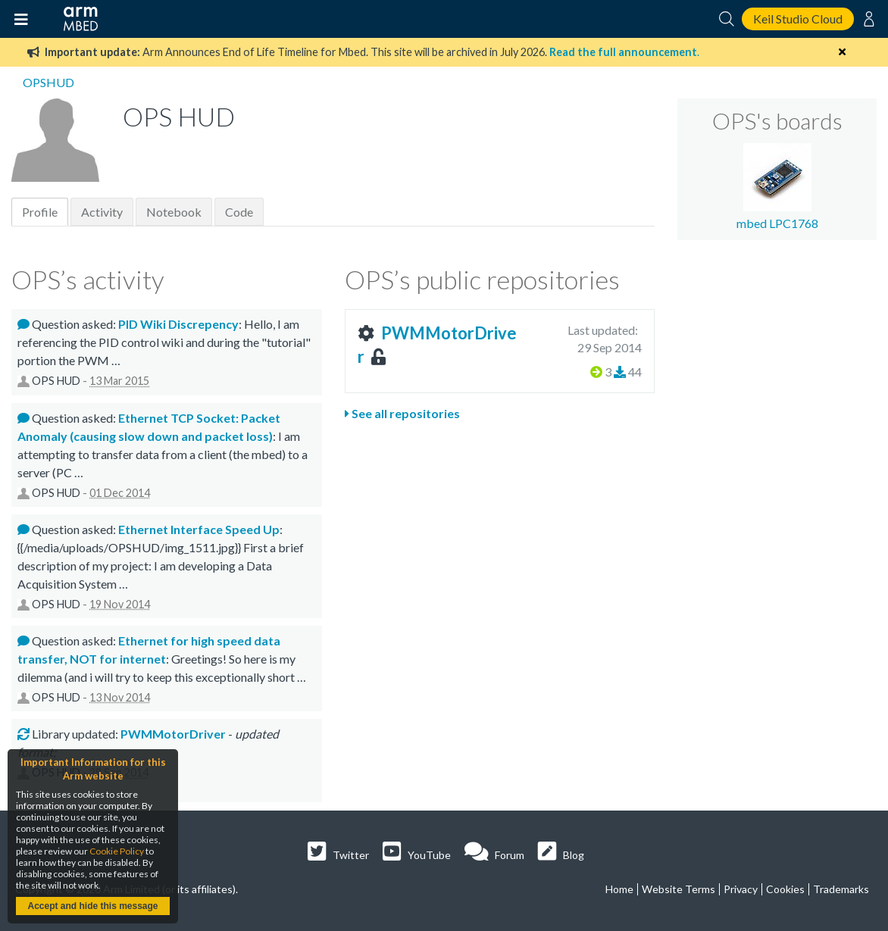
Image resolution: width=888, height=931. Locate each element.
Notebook (174, 212)
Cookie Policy (116, 851)
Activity (102, 212)
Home (619, 889)
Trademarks (841, 889)
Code (239, 212)
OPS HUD (56, 380)
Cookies (785, 889)
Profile (40, 212)
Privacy (741, 889)
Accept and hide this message (92, 906)
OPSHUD (48, 82)
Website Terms (678, 889)
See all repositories (402, 413)
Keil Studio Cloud (798, 18)
